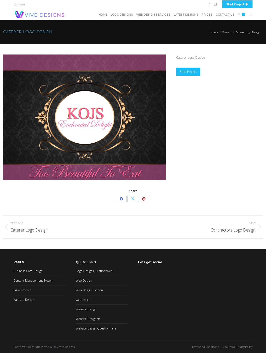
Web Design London (89, 290)
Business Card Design (28, 271)
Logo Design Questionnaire (94, 271)
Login (19, 4)
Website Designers (88, 319)
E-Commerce (22, 290)
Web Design (84, 280)
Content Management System (33, 280)
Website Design (24, 300)
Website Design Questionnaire (96, 328)
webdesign (83, 300)
